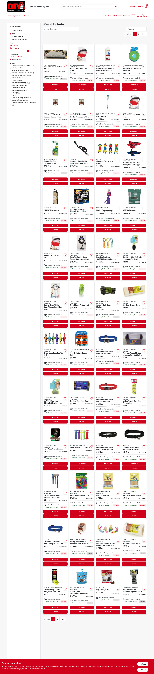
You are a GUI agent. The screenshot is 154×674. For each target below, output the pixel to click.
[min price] (13, 51)
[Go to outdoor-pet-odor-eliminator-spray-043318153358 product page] (55, 162)
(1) (21, 83)
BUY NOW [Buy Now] (55, 89)
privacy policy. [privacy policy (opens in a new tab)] (120, 666)
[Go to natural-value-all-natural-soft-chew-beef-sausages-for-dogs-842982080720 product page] (55, 115)
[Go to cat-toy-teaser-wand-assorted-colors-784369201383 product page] (55, 494)
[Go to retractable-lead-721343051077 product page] (55, 256)
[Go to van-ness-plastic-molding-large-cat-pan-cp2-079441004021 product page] (134, 352)
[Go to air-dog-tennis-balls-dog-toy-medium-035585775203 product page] (134, 400)
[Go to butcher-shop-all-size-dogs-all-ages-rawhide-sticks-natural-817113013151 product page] (55, 304)
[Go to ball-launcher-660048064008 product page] (108, 115)
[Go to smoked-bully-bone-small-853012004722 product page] (81, 400)
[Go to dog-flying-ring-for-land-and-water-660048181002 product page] (134, 68)
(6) (17, 68)
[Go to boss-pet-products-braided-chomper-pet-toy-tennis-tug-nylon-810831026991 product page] (108, 256)
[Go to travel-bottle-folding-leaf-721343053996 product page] (81, 304)
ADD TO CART (55, 85)
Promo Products (17, 30)
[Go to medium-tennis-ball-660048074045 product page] (81, 352)
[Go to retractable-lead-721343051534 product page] (81, 68)
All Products (16, 33)
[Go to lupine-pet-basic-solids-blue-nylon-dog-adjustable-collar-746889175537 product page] (108, 352)
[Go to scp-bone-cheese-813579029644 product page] (134, 304)
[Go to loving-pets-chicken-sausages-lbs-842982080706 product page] (81, 115)
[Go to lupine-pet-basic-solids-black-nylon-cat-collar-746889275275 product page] (134, 448)
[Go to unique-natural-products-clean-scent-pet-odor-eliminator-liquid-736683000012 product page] (108, 68)
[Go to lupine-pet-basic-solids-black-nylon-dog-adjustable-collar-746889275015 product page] (108, 448)
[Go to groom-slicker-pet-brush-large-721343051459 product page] (55, 400)
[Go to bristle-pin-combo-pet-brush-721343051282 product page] (134, 256)
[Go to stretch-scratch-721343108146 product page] (55, 209)
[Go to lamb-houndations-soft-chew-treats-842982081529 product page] (81, 590)
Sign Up (140, 6)
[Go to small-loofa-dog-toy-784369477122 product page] (81, 448)
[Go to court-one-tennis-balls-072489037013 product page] (55, 590)
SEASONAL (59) (16, 59)
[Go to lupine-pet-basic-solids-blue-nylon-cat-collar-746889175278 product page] (55, 542)
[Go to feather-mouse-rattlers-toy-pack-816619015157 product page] (108, 542)
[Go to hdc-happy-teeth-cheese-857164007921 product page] (134, 494)
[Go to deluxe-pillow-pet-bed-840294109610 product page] (55, 68)
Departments (17, 16)
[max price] (22, 51)
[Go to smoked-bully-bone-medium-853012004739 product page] (108, 304)
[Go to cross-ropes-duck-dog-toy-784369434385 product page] (55, 352)
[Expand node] (10, 59)
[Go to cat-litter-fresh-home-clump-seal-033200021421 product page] (81, 209)
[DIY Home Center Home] (16, 6)
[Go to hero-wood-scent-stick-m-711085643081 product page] (55, 448)
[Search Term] (89, 7)
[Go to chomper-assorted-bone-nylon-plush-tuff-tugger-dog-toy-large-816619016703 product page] (134, 162)
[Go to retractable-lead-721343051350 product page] (134, 115)
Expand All (21, 56)
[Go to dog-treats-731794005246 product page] (108, 590)
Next (143, 34)
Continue (142, 664)
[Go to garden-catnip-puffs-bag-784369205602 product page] (81, 494)
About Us (108, 16)
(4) (20, 70)
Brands (26, 16)
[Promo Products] (10, 30)
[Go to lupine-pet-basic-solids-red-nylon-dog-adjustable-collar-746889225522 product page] (108, 400)
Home (9, 16)
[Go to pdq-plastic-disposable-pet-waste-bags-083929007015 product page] (134, 590)
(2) (21, 75)
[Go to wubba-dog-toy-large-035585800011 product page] (108, 209)
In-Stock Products (17, 36)
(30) (23, 65)
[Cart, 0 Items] (146, 6)
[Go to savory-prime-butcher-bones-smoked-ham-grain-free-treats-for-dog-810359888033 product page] (81, 542)
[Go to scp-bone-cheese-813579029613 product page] (134, 542)
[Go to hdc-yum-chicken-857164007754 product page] (108, 494)
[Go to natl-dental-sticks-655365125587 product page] (134, 209)
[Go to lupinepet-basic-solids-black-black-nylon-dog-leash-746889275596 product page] (81, 162)
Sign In (132, 6)
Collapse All (13, 56)
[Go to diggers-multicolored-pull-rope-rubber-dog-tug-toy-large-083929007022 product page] (81, 256)
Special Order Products (19, 39)
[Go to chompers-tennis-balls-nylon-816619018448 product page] (108, 162)
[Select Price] (28, 51)
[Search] (116, 6)
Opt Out (142, 670)
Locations (126, 16)
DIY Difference (117, 16)
